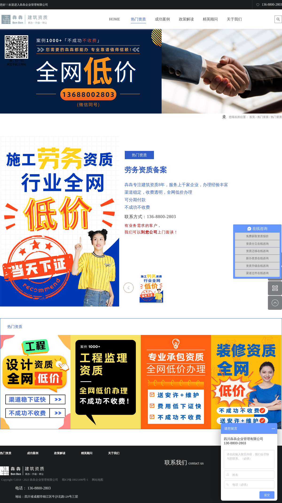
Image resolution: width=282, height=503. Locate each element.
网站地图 (96, 479)
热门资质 (263, 117)
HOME (114, 19)
